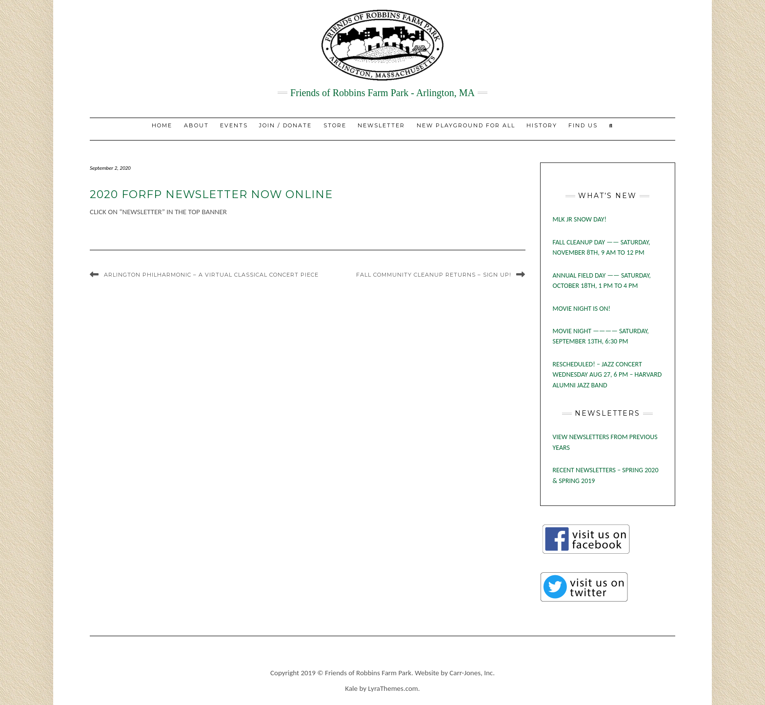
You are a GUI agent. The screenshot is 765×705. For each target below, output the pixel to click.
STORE (334, 125)
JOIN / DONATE (285, 125)
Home (162, 125)
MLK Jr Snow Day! (580, 219)
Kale (351, 688)
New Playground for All (466, 125)
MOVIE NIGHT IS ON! (582, 308)
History (541, 125)
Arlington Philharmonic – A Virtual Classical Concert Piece (211, 274)
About (196, 125)
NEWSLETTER (381, 125)
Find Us (583, 125)
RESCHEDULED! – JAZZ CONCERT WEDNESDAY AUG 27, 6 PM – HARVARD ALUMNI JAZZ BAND (607, 374)
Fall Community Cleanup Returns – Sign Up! (433, 274)
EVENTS (234, 125)
